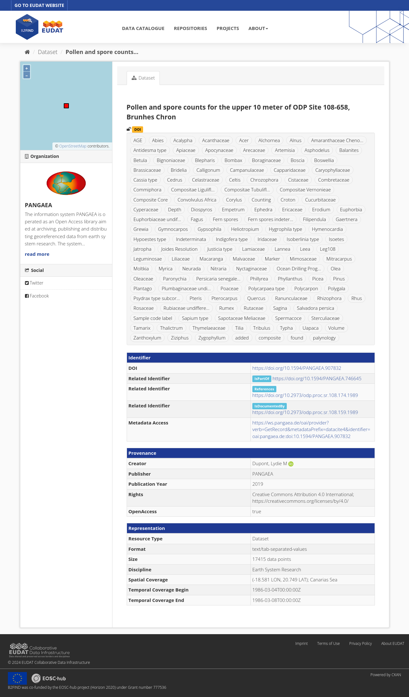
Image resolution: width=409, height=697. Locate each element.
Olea (335, 268)
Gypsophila (209, 229)
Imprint (301, 643)
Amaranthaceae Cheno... (337, 140)
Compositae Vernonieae (305, 189)
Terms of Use (328, 643)
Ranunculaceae (291, 298)
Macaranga (211, 258)
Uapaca (311, 328)
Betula (140, 160)
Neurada (191, 268)
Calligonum (208, 170)
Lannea (283, 249)
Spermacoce (288, 318)
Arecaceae (254, 150)
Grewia (141, 229)
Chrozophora (264, 180)
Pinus (339, 278)
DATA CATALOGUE (143, 28)
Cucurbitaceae (320, 199)
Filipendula (314, 219)
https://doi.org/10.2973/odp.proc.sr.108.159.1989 (305, 412)
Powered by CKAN (385, 674)
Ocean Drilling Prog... (299, 268)
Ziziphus (180, 337)
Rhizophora (329, 298)
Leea (305, 249)
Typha (286, 328)
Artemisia (285, 150)
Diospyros (201, 209)
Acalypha (182, 140)
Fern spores (225, 219)
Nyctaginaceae (251, 268)
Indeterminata (191, 239)
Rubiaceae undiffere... (187, 308)
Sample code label (153, 318)
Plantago (143, 288)
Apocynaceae (219, 150)
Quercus (256, 298)
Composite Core (151, 199)
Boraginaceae (266, 160)
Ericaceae (292, 209)
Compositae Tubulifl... (247, 189)
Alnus (295, 140)
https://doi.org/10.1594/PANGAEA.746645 (317, 378)
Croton (288, 199)
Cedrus (174, 180)
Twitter (34, 283)
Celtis (234, 180)
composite (270, 337)
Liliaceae (180, 258)
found (297, 337)
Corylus (234, 199)
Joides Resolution (179, 249)
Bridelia (179, 170)
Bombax (233, 160)
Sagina (280, 308)
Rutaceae (253, 308)
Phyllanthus (290, 278)
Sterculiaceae (325, 318)
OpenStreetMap (72, 146)
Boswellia (324, 160)
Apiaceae (185, 150)
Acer (244, 140)
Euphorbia (351, 209)
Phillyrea (259, 278)
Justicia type (220, 249)
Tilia (239, 328)
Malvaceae (244, 258)
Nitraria (218, 268)
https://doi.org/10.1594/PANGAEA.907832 (296, 368)
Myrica (165, 268)
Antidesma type (150, 150)
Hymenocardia (327, 229)
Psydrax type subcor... (157, 298)
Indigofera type (232, 239)
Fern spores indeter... (270, 219)
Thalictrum (171, 328)
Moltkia (141, 268)
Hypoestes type (150, 239)
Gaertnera (347, 219)
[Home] (27, 52)
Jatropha (143, 249)
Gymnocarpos (173, 229)
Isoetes (336, 239)
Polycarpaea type (266, 288)
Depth (174, 209)
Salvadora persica (315, 308)
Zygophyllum (212, 337)
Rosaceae (144, 308)
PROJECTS (228, 28)
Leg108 (327, 249)
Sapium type (195, 318)
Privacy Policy (360, 643)
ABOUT (258, 28)
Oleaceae (143, 278)
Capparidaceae (290, 170)
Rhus (356, 298)
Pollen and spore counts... (102, 52)
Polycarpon (306, 288)
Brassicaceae (147, 170)
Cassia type (146, 180)
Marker (272, 258)
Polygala (336, 288)
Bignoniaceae (171, 160)
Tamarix (142, 328)
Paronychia (174, 278)
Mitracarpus (339, 258)
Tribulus (261, 328)
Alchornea (269, 140)
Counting (261, 199)
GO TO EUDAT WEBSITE (39, 5)
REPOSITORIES (190, 28)
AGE (138, 140)
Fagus (197, 219)
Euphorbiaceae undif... (157, 219)
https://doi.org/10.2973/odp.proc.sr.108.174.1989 (305, 395)
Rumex (226, 308)
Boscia (297, 160)
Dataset (47, 52)
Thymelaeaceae (209, 328)
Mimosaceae (303, 258)
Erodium (321, 209)
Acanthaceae (215, 140)
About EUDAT (392, 643)
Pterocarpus (225, 298)
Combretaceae (333, 180)
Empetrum (233, 209)
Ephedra (263, 209)
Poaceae (229, 288)
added (242, 337)
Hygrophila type (285, 229)
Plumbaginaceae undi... (186, 288)
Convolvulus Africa (196, 199)
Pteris (195, 298)
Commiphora (147, 189)
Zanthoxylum (147, 337)
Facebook (37, 296)
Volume (336, 328)
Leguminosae (148, 258)
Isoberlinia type (303, 239)
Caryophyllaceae (332, 170)
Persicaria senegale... (218, 278)
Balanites (348, 150)
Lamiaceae (253, 249)
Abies (158, 140)
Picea (317, 278)
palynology (324, 337)
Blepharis (205, 160)
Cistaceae (298, 180)
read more (37, 254)
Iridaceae (267, 239)
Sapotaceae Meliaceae (242, 318)
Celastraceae (205, 180)
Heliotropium (245, 229)
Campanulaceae (247, 170)
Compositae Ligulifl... (193, 189)
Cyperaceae (146, 209)
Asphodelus (316, 150)
